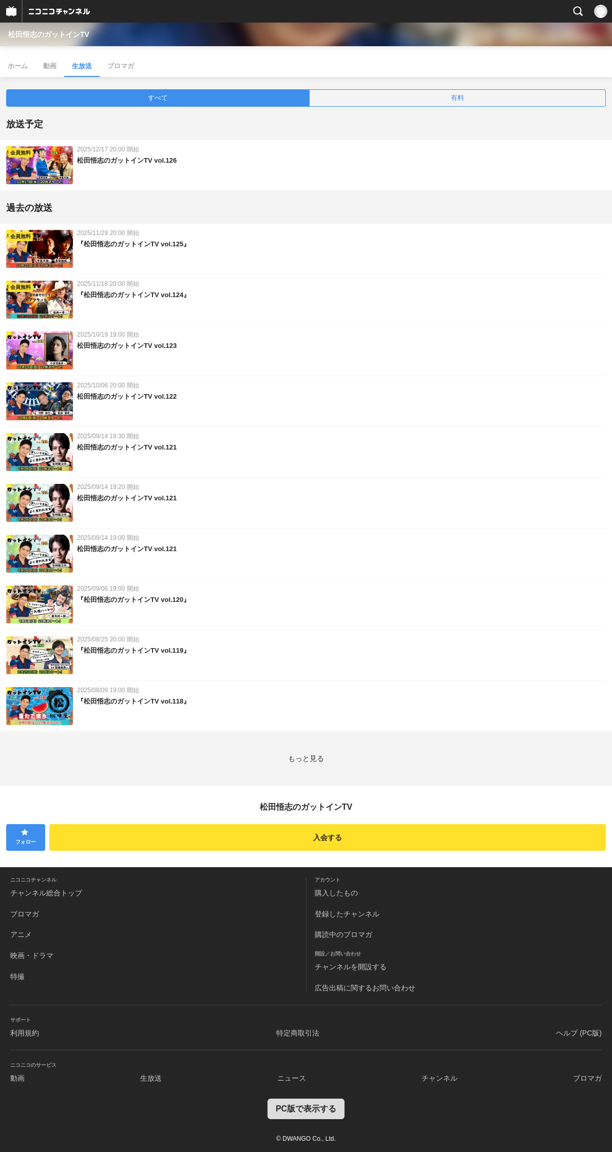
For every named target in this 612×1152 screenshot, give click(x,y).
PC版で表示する (306, 1108)
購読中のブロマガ (343, 934)
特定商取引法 (297, 1033)
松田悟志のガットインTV (48, 34)
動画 (49, 66)
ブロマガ (120, 66)
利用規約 (24, 1033)
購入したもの (336, 893)
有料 (457, 98)
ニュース (291, 1078)
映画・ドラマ (31, 955)
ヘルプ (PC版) (579, 1033)
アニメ (21, 934)
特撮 (17, 976)
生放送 (82, 66)
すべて (158, 98)
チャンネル (439, 1078)
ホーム (18, 66)
